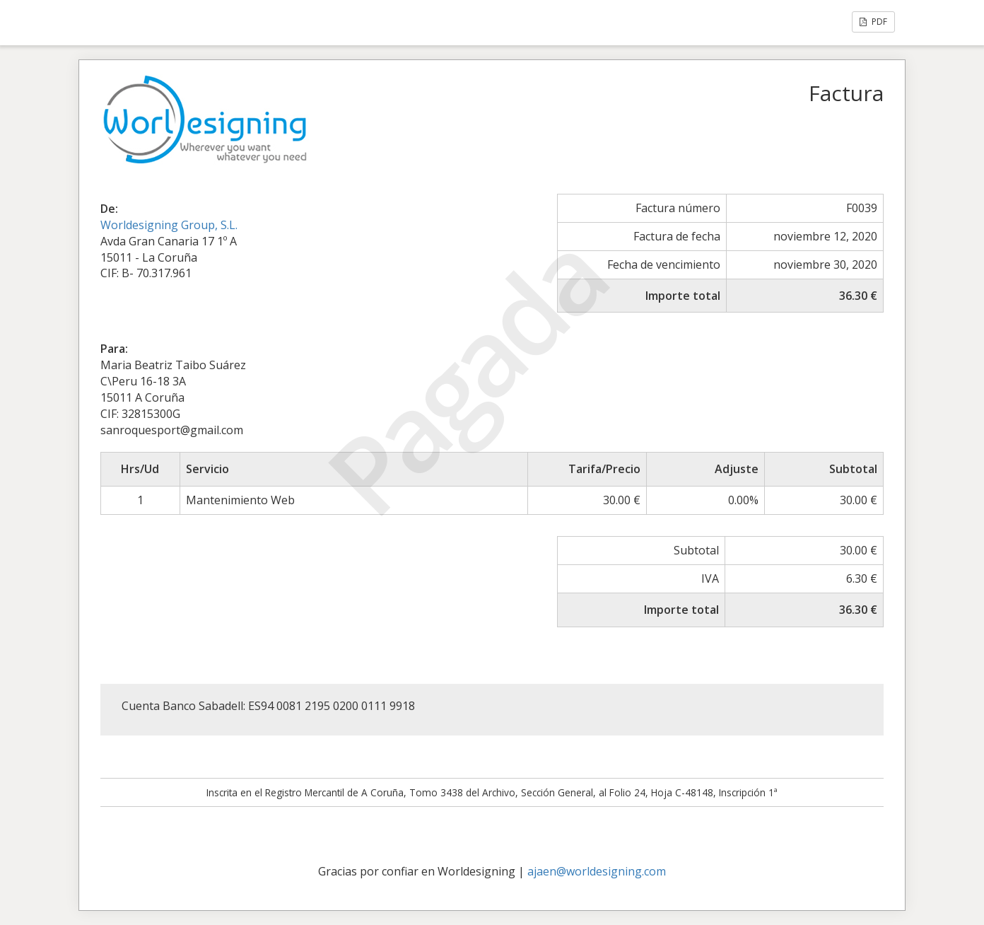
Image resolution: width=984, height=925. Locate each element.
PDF (873, 22)
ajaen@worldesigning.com (596, 871)
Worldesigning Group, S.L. (169, 225)
